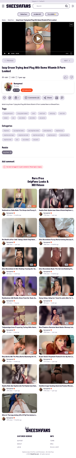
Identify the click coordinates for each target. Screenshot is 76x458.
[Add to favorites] (4, 97)
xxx (13, 118)
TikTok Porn (23, 14)
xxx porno (42, 118)
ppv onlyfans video (33, 130)
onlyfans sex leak (23, 135)
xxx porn (35, 139)
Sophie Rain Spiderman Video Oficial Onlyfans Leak (56, 210)
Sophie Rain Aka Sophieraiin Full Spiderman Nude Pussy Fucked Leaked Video (19, 386)
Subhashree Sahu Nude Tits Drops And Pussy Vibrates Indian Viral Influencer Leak (19, 210)
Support (20, 441)
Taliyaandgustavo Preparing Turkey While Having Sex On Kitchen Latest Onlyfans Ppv (19, 327)
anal (33, 113)
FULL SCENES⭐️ (52, 14)
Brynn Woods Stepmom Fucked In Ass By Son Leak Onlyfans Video (56, 357)
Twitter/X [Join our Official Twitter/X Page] (41, 1)
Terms (52, 441)
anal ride (62, 113)
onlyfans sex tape (9, 135)
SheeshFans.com (34, 454)
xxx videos (22, 118)
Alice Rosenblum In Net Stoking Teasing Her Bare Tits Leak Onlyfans (19, 269)
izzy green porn (8, 113)
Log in (19, 447)
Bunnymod (18, 83)
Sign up (19, 444)
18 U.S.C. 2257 (54, 447)
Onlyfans (11, 20)
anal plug (52, 113)
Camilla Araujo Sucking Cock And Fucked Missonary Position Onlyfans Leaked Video (56, 386)
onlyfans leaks (64, 135)
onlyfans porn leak (38, 135)
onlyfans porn (52, 135)
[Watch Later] (9, 97)
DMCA (51, 444)
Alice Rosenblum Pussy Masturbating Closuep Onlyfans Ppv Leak (56, 239)
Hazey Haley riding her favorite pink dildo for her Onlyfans (56, 298)
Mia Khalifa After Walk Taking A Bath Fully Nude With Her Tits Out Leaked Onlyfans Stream (19, 239)
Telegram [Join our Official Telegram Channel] (34, 1)
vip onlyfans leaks (19, 130)
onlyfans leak (7, 139)
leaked (6, 118)
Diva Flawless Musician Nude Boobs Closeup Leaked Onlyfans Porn (56, 327)
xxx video (32, 118)
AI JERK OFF (37, 14)
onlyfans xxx (59, 130)
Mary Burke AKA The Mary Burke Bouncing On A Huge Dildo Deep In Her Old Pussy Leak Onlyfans (19, 357)
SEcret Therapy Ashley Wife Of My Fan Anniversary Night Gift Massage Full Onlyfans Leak (19, 415)
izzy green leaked (22, 113)
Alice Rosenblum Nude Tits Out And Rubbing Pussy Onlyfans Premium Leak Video (56, 269)
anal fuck (42, 113)
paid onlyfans (47, 130)
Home (4, 20)
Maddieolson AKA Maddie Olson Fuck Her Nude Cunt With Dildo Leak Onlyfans (19, 298)
